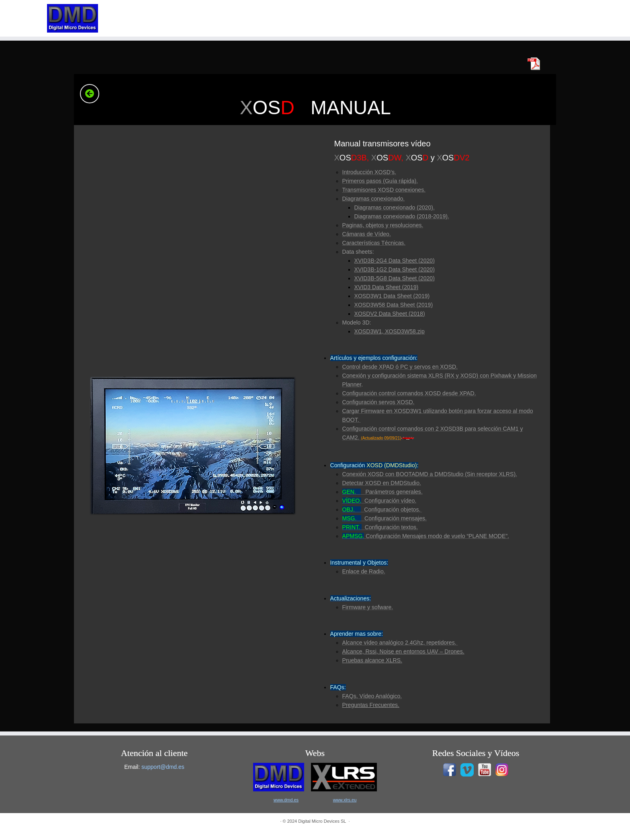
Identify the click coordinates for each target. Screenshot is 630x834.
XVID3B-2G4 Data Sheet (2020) (394, 260)
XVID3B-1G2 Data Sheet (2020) (394, 269)
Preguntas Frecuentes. (370, 705)
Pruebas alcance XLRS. (372, 660)
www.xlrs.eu (345, 799)
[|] (72, 18)
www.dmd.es (286, 799)
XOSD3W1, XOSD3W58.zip (389, 331)
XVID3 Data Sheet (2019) (386, 287)
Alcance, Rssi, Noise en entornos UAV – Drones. (403, 651)
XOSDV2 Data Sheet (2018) (389, 313)
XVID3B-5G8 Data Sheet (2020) (394, 278)
